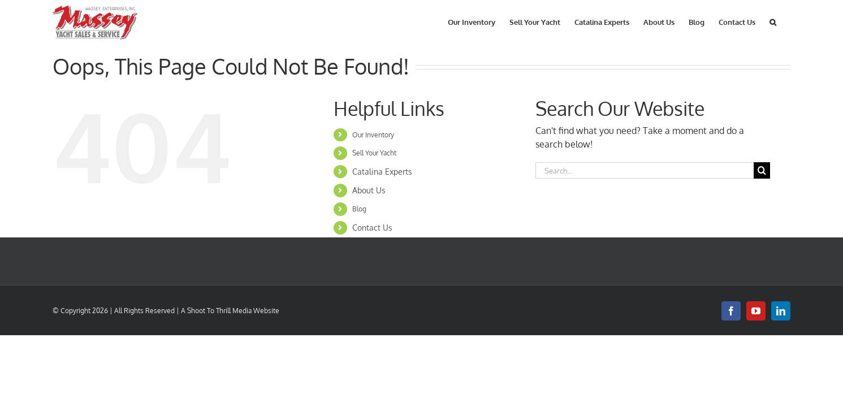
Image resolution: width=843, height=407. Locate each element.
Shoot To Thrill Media (219, 310)
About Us (369, 190)
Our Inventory (373, 135)
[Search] (762, 170)
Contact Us (372, 227)
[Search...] (644, 170)
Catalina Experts (382, 171)
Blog (359, 209)
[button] (787, 21)
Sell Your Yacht (374, 153)
